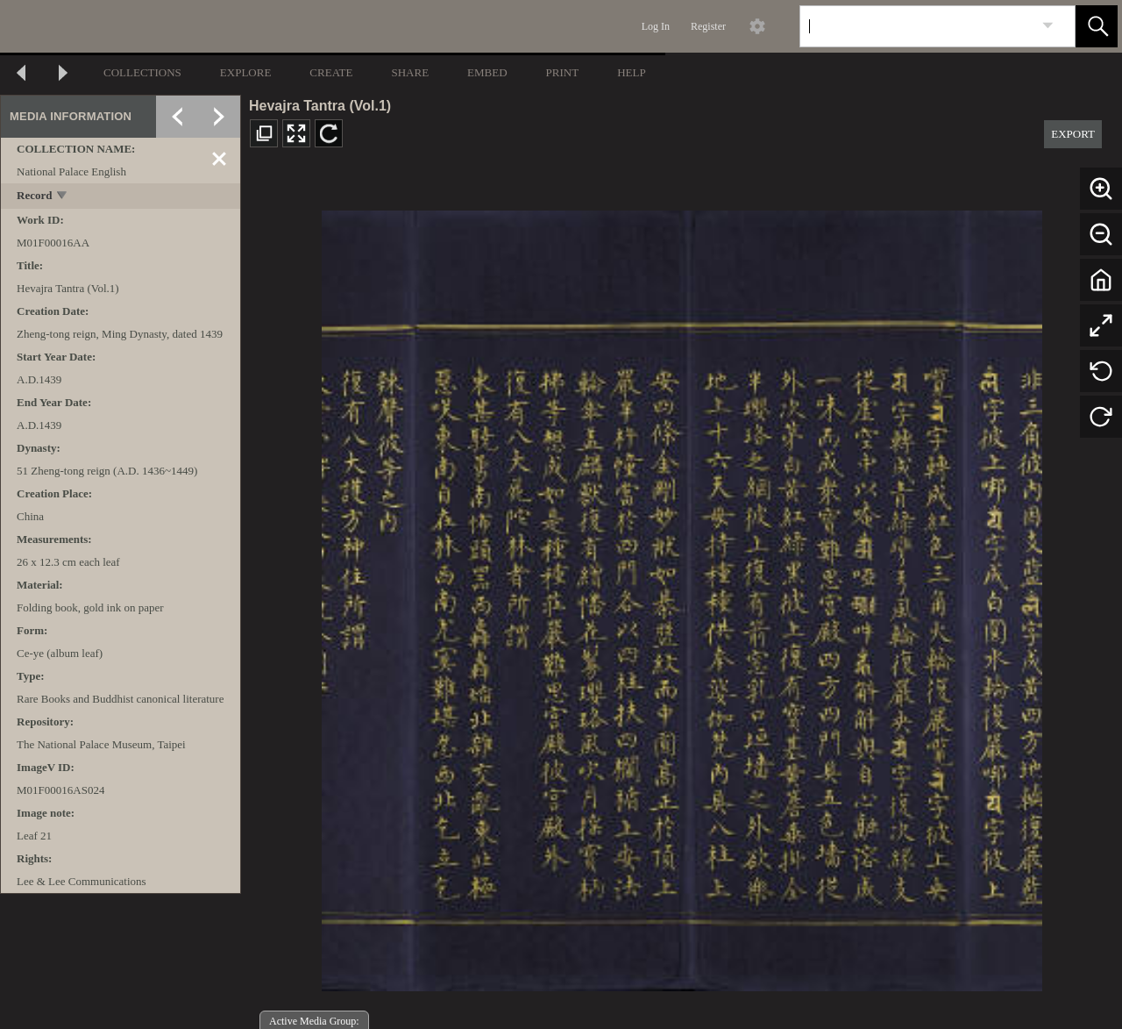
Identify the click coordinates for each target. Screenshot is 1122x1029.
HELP (631, 72)
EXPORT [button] (1073, 133)
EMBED (487, 72)
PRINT (562, 72)
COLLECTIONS (142, 72)
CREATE (330, 72)
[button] (1097, 26)
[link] (1048, 25)
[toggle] (62, 197)
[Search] (917, 26)
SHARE (410, 72)
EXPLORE (246, 72)
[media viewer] (681, 596)
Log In (656, 26)
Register (708, 26)
